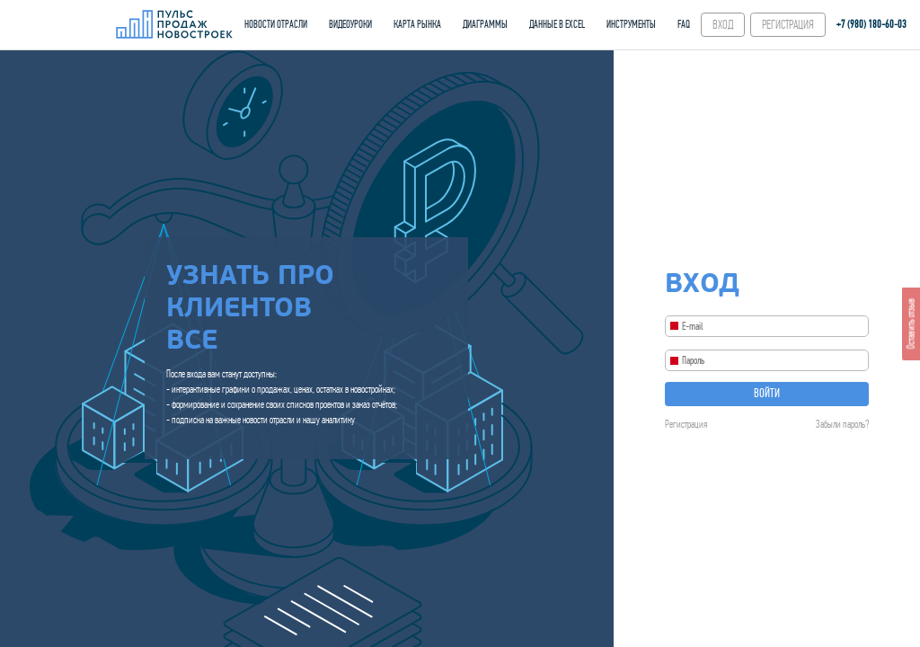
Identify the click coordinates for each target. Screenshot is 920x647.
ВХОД (722, 24)
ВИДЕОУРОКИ (350, 24)
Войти (767, 393)
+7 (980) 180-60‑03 (871, 24)
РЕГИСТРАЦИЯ (788, 24)
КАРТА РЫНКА (417, 24)
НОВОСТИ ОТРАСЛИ (275, 24)
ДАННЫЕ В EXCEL (557, 24)
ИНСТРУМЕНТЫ (631, 24)
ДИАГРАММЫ (485, 24)
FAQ (683, 24)
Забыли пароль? (842, 424)
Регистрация (686, 424)
